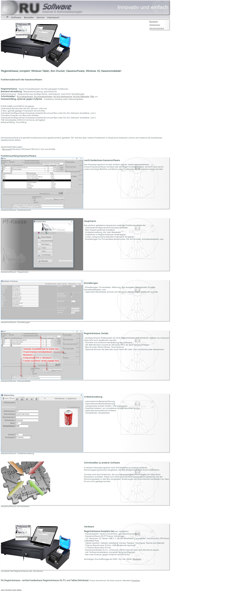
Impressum (53, 17)
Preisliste (135, 580)
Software (16, 17)
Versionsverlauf (156, 28)
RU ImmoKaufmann (43, 96)
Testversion (154, 25)
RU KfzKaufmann (25, 96)
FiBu (92, 96)
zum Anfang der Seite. (11, 590)
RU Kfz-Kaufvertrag (63, 96)
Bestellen (29, 17)
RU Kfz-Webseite (81, 96)
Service (40, 17)
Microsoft (7, 149)
